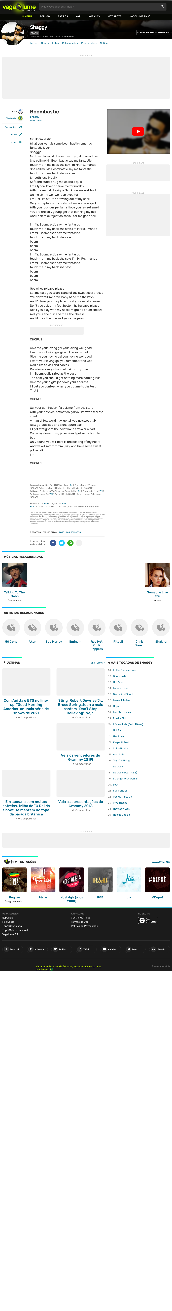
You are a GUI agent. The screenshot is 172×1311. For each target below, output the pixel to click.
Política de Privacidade (84, 926)
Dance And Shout (123, 694)
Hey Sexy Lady (121, 808)
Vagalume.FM (138, 16)
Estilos (63, 16)
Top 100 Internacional (15, 930)
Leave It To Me (121, 700)
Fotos (55, 43)
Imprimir (14, 142)
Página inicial (36, 37)
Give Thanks (120, 802)
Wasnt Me (118, 754)
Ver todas (97, 663)
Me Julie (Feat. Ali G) (125, 772)
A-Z (78, 16)
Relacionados (70, 43)
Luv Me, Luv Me (122, 712)
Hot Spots (115, 16)
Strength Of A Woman (125, 778)
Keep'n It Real (121, 742)
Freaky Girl (119, 718)
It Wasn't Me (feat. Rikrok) (128, 724)
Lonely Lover (120, 688)
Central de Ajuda (80, 917)
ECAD (32, 506)
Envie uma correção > (70, 532)
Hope (116, 706)
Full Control (120, 790)
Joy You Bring (121, 760)
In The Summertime (124, 670)
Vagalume (19, 7)
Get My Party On (122, 796)
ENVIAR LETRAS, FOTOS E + (154, 32)
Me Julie (118, 766)
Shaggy (38, 27)
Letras (33, 43)
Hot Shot (118, 682)
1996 (45, 503)
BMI (71, 485)
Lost (115, 784)
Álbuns (45, 43)
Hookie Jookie (121, 814)
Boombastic (120, 676)
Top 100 (45, 16)
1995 (63, 503)
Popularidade (89, 43)
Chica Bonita (120, 748)
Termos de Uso (80, 921)
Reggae (35, 33)
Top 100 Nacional (12, 926)
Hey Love (118, 736)
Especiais (7, 917)
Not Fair (117, 730)
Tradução (14, 118)
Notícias (94, 16)
